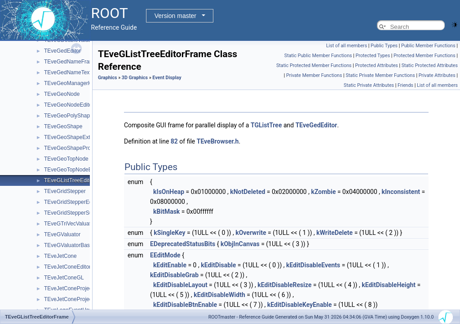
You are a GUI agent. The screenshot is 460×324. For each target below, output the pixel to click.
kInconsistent (401, 191)
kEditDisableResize (284, 284)
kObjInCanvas (240, 244)
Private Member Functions (314, 75)
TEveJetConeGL (64, 277)
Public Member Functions (428, 46)
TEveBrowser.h (218, 141)
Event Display (166, 78)
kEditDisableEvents (313, 265)
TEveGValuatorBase (68, 245)
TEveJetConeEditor (67, 267)
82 (174, 141)
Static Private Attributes (369, 85)
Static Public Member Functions (318, 55)
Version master (175, 15)
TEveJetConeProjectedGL (75, 299)
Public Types (384, 46)
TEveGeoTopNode (66, 159)
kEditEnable (169, 265)
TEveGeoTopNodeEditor (73, 169)
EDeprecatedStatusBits (182, 244)
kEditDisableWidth (219, 294)
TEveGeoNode (62, 94)
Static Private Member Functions (380, 75)
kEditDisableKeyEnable (299, 304)
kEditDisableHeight (389, 284)
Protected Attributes (376, 65)
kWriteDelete (334, 232)
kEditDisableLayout (180, 284)
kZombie (323, 191)
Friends (405, 85)
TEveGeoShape (63, 126)
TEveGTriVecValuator (70, 223)
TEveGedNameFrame (70, 61)
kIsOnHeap (168, 191)
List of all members (346, 46)
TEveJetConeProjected (71, 288)
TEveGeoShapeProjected (74, 148)
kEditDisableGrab (174, 275)
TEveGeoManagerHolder (74, 83)
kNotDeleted (247, 191)
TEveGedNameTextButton (75, 72)
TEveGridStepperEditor (72, 202)
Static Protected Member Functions (314, 65)
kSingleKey (169, 232)
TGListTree (266, 125)
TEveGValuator (62, 234)
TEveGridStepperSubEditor (76, 213)
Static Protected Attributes (430, 65)
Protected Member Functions (425, 55)
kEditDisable (218, 265)
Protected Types (372, 55)
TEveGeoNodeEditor (69, 105)
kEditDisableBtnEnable (185, 304)
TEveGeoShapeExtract (71, 137)
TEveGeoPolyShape (68, 115)
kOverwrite (250, 232)
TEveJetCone (60, 256)
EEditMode (165, 255)
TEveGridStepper (65, 191)
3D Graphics (135, 78)
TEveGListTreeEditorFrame (77, 180)
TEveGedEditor (62, 51)
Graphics (107, 78)
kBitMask (166, 211)
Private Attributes (437, 75)
